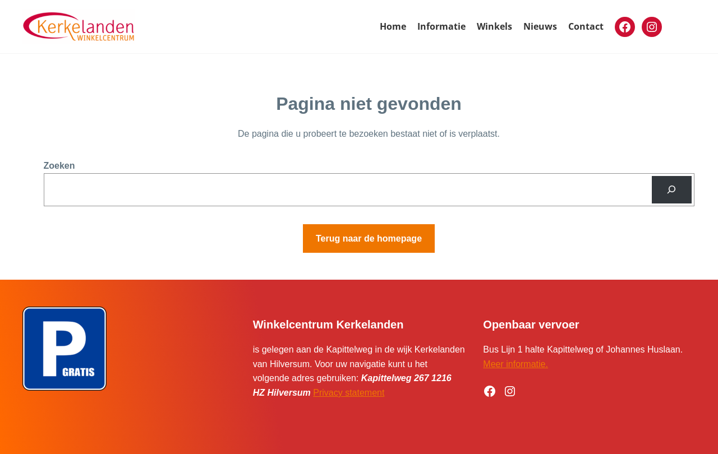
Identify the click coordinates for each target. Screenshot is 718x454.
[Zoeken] (672, 189)
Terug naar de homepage (369, 238)
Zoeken (59, 165)
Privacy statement (348, 392)
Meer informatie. (515, 364)
